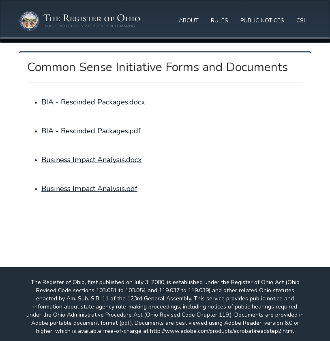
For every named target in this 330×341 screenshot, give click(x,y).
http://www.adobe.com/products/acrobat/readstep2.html (222, 331)
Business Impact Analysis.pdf (89, 188)
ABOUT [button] (189, 20)
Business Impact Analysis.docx (91, 160)
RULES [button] (219, 20)
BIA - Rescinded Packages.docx (93, 102)
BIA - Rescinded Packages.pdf (91, 131)
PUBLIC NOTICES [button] (262, 20)
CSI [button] (300, 20)
